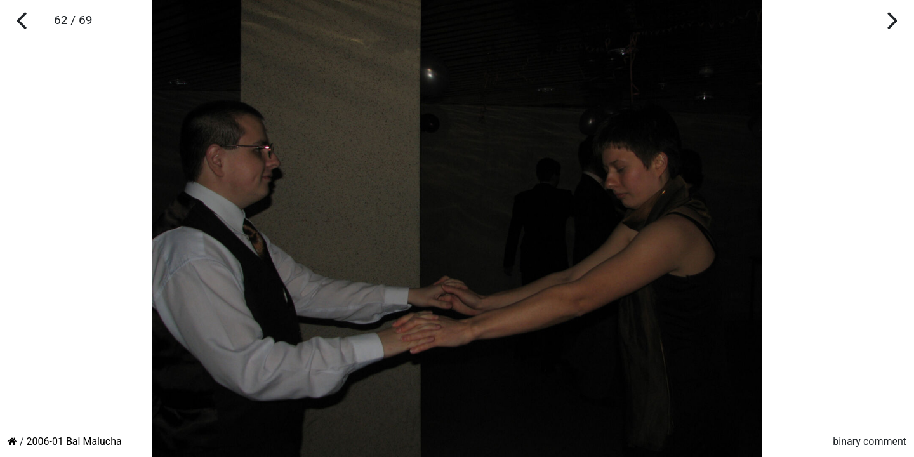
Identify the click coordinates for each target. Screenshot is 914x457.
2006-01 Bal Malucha (74, 441)
